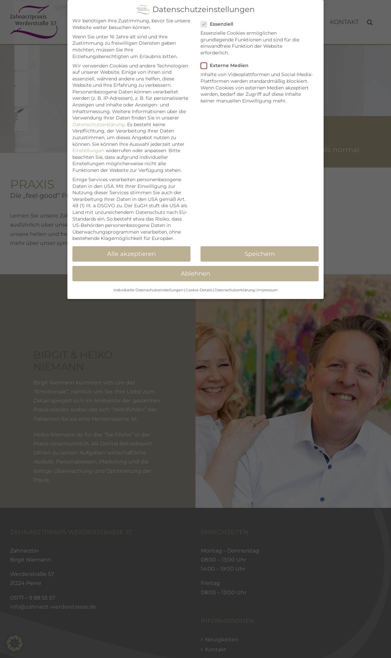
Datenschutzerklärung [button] (235, 290)
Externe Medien (227, 65)
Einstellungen (88, 150)
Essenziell (220, 24)
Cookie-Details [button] (198, 290)
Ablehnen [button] (195, 273)
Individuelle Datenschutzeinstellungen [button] (148, 290)
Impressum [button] (267, 290)
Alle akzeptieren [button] (131, 253)
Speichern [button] (260, 253)
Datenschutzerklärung (98, 124)
